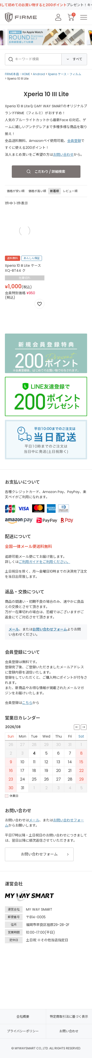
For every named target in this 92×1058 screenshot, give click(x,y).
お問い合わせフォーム (50, 629)
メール (14, 629)
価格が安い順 (16, 191)
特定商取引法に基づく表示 (69, 1016)
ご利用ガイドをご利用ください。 (44, 561)
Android (39, 74)
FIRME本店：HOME (17, 74)
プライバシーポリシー (23, 1031)
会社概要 (22, 1016)
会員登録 (74, 140)
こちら (27, 702)
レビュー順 (70, 191)
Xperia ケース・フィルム (64, 74)
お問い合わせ (63, 154)
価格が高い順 (37, 191)
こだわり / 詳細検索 (50, 171)
